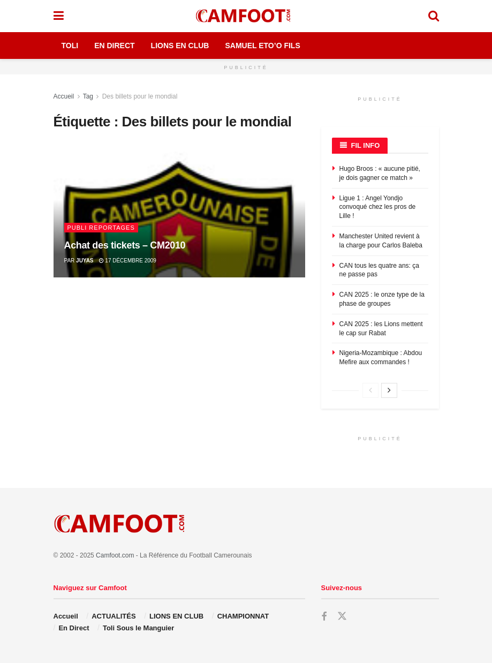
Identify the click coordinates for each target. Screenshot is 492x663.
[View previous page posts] (370, 390)
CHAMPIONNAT (243, 616)
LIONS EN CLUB (176, 616)
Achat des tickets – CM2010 (125, 245)
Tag (88, 96)
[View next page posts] (389, 390)
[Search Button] (433, 16)
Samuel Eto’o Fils (262, 45)
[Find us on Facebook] (324, 617)
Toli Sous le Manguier (138, 628)
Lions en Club (180, 45)
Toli (70, 45)
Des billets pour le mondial (140, 96)
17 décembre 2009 (127, 260)
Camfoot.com (115, 555)
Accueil (64, 96)
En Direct (114, 45)
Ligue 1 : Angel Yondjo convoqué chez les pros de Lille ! (377, 207)
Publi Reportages (101, 227)
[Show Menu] (59, 16)
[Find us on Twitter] (342, 616)
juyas (84, 260)
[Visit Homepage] (245, 16)
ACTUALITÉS (113, 616)
